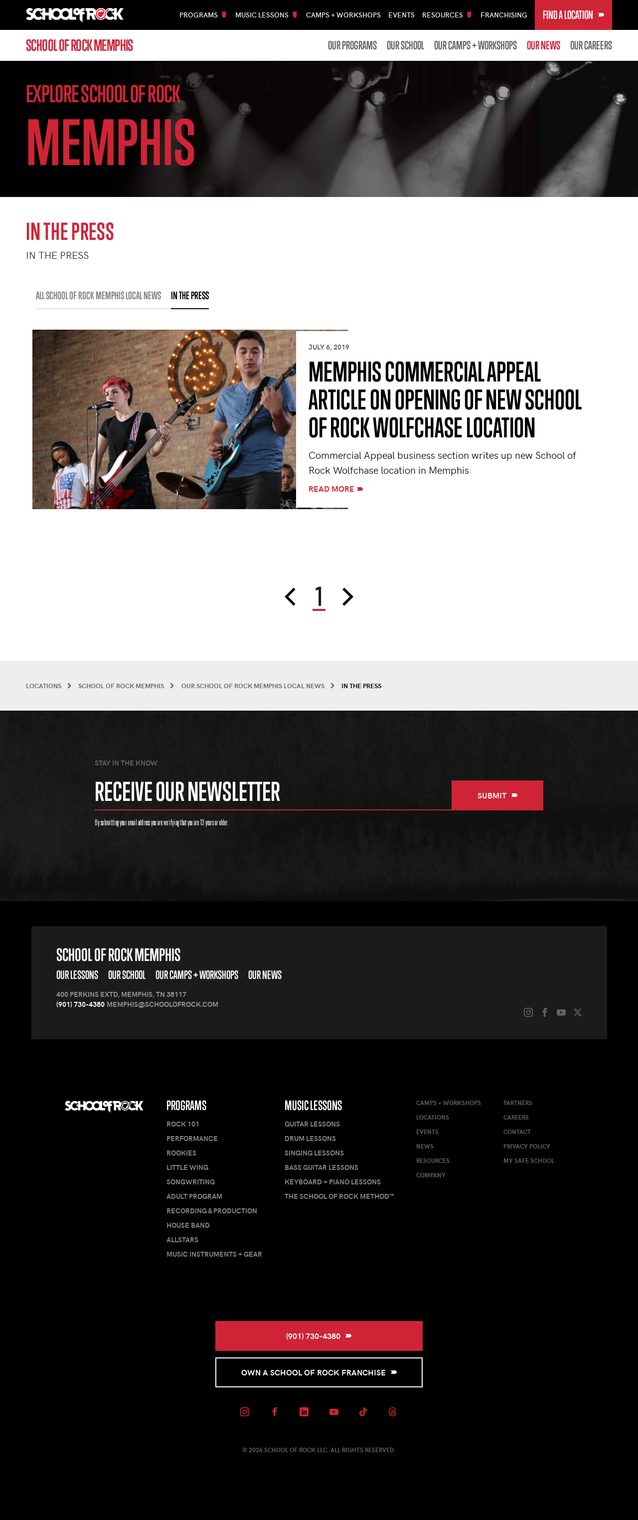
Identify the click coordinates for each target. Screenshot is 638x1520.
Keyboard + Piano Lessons (333, 1181)
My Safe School (528, 1160)
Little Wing (187, 1167)
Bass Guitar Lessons (321, 1167)
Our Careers (591, 45)
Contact (517, 1132)
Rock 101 (182, 1124)
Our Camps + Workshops (475, 45)
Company (431, 1175)
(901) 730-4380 (80, 1004)
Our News (543, 45)
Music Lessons (313, 1105)
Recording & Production (211, 1210)
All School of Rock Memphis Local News (98, 296)
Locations (432, 1117)
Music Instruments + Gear (214, 1254)
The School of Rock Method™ (339, 1196)
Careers (516, 1117)
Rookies (181, 1152)
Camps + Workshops (343, 14)
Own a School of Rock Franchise (319, 1372)
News (425, 1146)
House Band (188, 1225)
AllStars (182, 1239)
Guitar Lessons (312, 1124)
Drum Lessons (310, 1138)
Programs (186, 1105)
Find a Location (574, 14)
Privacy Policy (526, 1146)
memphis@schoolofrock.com (162, 1004)
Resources (433, 1160)
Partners (517, 1103)
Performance (192, 1138)
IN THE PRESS (190, 296)
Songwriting (190, 1181)
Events (401, 14)
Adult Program (194, 1196)
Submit (498, 795)
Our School (405, 45)
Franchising (503, 14)
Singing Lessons (314, 1152)
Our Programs (352, 45)
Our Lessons (77, 974)
